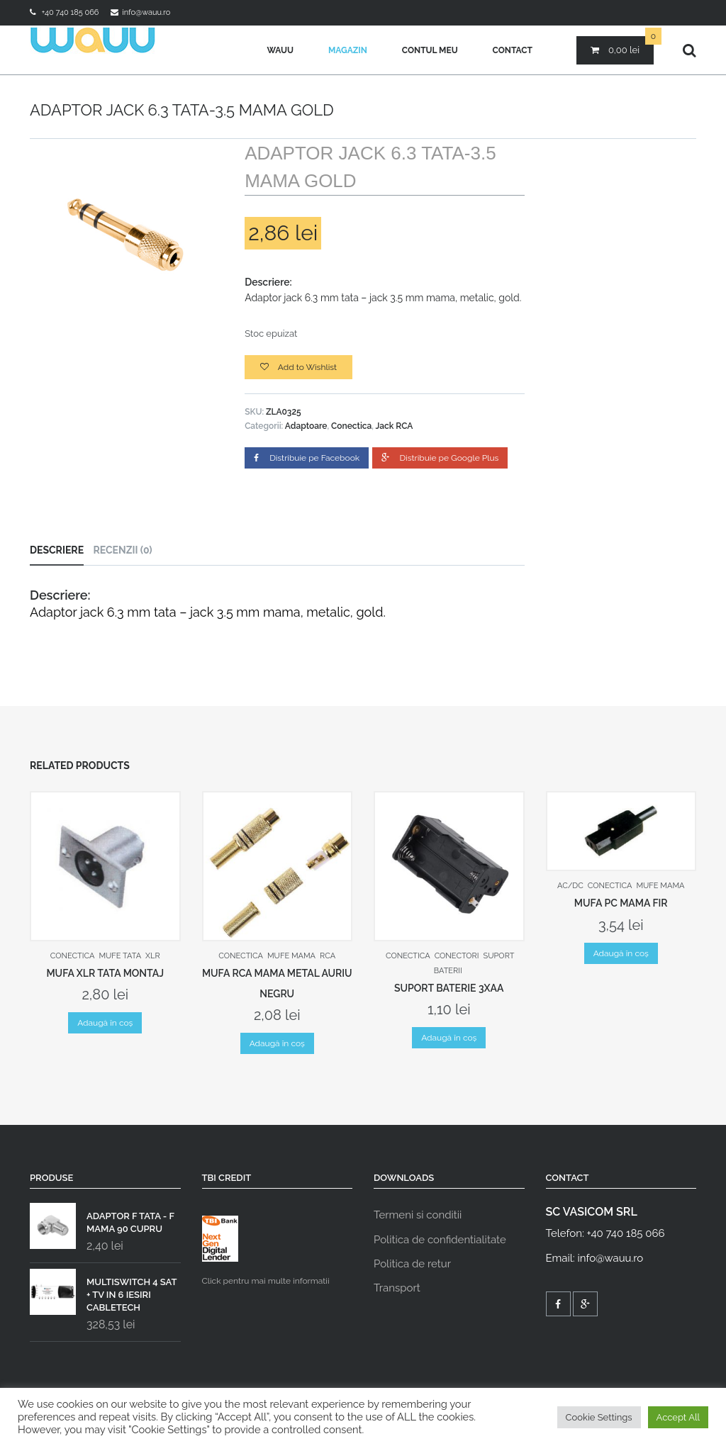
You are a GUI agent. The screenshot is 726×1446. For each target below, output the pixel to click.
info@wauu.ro (146, 12)
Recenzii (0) (122, 550)
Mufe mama (291, 955)
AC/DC (570, 885)
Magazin (347, 50)
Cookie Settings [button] (599, 1417)
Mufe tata (120, 955)
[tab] (60, 550)
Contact (512, 50)
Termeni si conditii (418, 1215)
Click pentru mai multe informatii (266, 1251)
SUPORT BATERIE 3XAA (449, 988)
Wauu (280, 50)
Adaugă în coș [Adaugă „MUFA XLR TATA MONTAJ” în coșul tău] (105, 1023)
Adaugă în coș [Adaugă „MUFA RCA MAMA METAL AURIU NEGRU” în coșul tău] (277, 1043)
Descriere (57, 550)
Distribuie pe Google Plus (440, 458)
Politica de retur (412, 1263)
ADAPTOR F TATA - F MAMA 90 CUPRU (102, 1219)
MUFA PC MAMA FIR (621, 903)
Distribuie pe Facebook (306, 458)
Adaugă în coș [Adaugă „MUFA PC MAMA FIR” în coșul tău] (621, 953)
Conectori (457, 955)
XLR (152, 955)
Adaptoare (306, 426)
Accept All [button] (678, 1417)
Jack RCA (394, 426)
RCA (327, 955)
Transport (397, 1288)
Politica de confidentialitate (440, 1239)
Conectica (351, 426)
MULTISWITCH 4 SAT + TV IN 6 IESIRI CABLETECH (103, 1291)
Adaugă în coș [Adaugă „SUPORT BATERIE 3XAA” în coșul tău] (448, 1038)
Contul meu (430, 50)
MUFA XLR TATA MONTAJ (105, 973)
